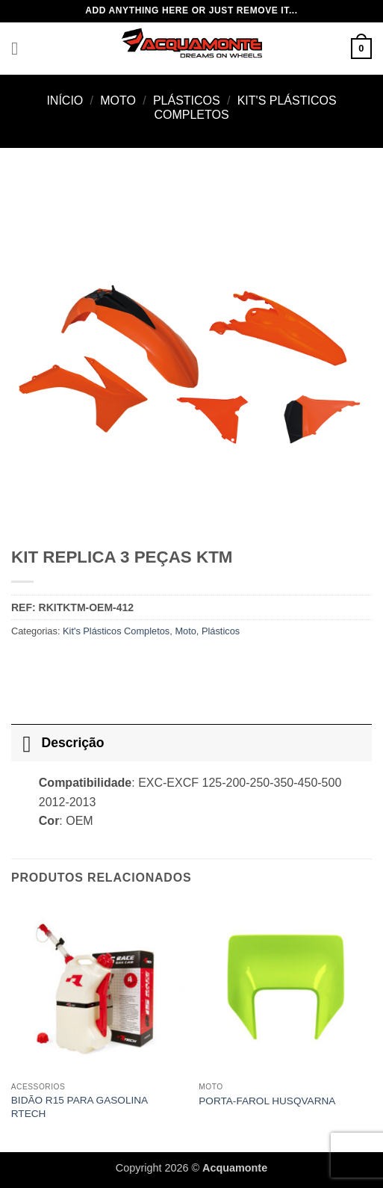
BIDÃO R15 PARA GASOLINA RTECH (79, 1107)
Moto (118, 100)
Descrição (58, 742)
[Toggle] (25, 742)
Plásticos (186, 100)
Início (64, 100)
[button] (20, 48)
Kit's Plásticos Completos (116, 631)
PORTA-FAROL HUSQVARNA (267, 1101)
